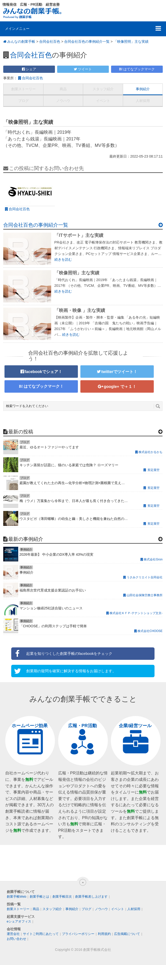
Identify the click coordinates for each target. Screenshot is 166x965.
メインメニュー (17, 29)
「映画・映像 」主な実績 (79, 310)
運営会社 (13, 934)
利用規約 (104, 934)
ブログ (23, 101)
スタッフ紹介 (103, 89)
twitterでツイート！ (119, 372)
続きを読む (63, 259)
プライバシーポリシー (78, 934)
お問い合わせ (16, 939)
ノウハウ (63, 101)
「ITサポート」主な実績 (78, 235)
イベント (103, 101)
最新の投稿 (20, 431)
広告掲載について (127, 934)
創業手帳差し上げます (91, 896)
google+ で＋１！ (120, 386)
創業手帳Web (16, 896)
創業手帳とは (39, 896)
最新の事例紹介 (25, 539)
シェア (31, 69)
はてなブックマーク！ (44, 386)
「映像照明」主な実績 (131, 41)
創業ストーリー (23, 89)
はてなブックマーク (139, 69)
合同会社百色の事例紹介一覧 (87, 41)
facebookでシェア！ (43, 372)
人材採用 (143, 101)
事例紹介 (143, 89)
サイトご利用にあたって (41, 934)
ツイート (85, 69)
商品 (63, 89)
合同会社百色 (49, 41)
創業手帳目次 (62, 896)
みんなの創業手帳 (21, 41)
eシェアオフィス (19, 921)
